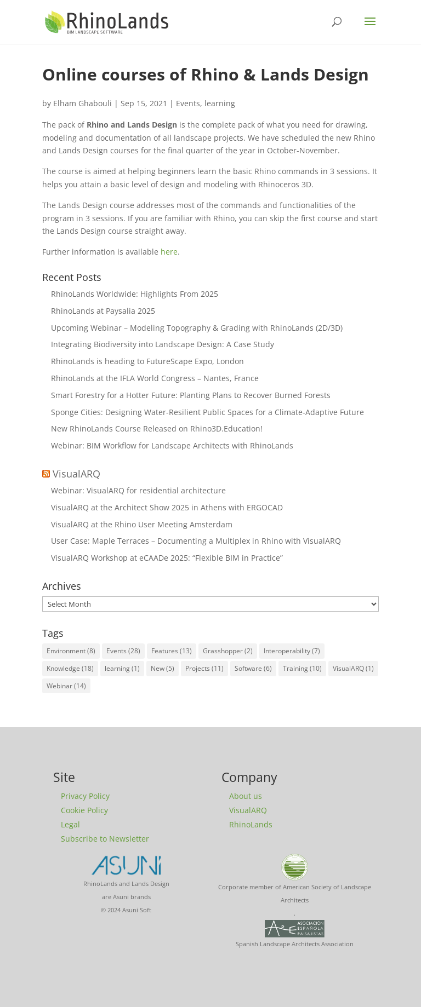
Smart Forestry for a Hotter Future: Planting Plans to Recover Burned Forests (191, 395)
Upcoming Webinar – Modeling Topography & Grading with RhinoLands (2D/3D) (197, 328)
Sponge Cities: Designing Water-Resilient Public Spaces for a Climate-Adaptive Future (207, 412)
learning (219, 103)
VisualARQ (76, 473)
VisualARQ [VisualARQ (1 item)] (353, 668)
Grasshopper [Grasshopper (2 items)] (228, 650)
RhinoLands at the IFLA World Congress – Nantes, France (155, 378)
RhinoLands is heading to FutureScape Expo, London (147, 361)
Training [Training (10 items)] (302, 668)
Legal (70, 824)
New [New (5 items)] (162, 668)
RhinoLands (250, 824)
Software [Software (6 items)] (253, 668)
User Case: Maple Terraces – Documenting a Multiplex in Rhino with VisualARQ (196, 541)
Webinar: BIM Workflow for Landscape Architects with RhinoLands (172, 445)
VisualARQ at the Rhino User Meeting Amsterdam (141, 524)
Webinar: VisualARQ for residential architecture (138, 490)
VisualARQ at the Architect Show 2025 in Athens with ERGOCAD (167, 507)
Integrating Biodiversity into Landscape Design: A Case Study (162, 344)
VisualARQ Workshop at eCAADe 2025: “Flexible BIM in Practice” (167, 558)
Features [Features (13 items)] (171, 650)
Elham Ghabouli (82, 103)
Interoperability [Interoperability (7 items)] (292, 650)
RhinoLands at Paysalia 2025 (103, 311)
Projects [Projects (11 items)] (204, 668)
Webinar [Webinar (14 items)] (66, 685)
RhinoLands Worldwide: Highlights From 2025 (134, 294)
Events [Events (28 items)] (123, 650)
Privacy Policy (85, 796)
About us (245, 796)
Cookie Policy (84, 810)
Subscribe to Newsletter (105, 838)
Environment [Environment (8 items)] (71, 650)
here (169, 251)
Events (188, 103)
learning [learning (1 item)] (122, 668)
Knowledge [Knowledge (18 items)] (70, 668)
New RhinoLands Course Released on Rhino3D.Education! (157, 428)
